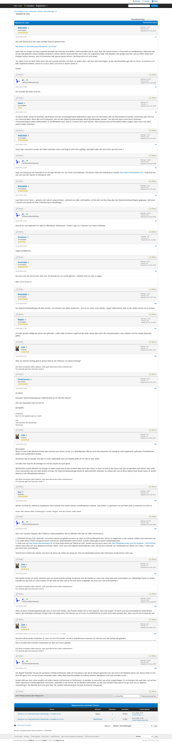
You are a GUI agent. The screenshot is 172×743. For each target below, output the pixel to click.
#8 (155, 246)
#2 (155, 87)
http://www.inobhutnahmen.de (131, 173)
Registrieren (40, 6)
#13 (155, 388)
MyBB (45, 740)
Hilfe (156, 1)
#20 (155, 668)
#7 (155, 221)
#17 (155, 573)
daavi (20, 103)
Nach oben (45, 736)
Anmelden (30, 6)
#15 (155, 501)
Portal (137, 1)
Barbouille (145, 720)
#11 (155, 328)
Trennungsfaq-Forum (21, 11)
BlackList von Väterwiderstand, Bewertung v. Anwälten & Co (39, 714)
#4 (155, 144)
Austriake (22, 262)
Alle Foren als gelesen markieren (72, 736)
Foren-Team (18, 736)
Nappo (21, 320)
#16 (155, 528)
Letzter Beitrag (136, 715)
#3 (155, 112)
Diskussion (33, 11)
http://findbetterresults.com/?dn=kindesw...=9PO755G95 (133, 543)
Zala (23, 347)
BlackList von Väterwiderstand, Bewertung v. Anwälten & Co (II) (41, 719)
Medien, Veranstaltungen (46, 11)
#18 (155, 606)
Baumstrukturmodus (150, 22)
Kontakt (26, 736)
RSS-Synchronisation (92, 736)
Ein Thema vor (37, 696)
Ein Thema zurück (23, 696)
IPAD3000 (22, 28)
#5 (155, 167)
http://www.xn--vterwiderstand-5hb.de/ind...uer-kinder (36, 46)
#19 (155, 633)
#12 (155, 356)
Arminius (22, 237)
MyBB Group (60, 740)
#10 (155, 303)
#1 (155, 37)
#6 (155, 195)
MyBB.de (31, 740)
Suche (146, 1)
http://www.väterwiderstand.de (41, 543)
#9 (155, 271)
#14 (155, 444)
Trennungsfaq (35, 736)
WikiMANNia (97, 719)
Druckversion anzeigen (24, 725)
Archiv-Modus (55, 736)
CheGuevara (24, 379)
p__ (143, 715)
